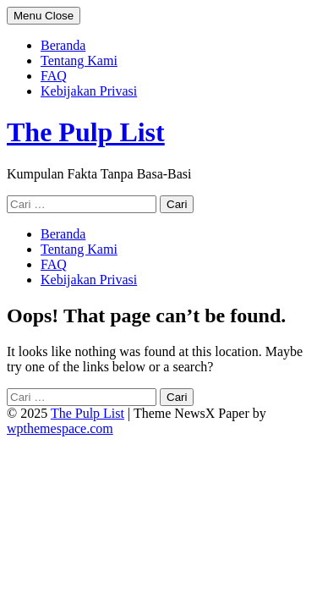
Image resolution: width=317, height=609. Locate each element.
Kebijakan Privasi (89, 91)
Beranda (63, 45)
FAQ (54, 76)
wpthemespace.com (60, 428)
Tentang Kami (79, 60)
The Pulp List (86, 132)
